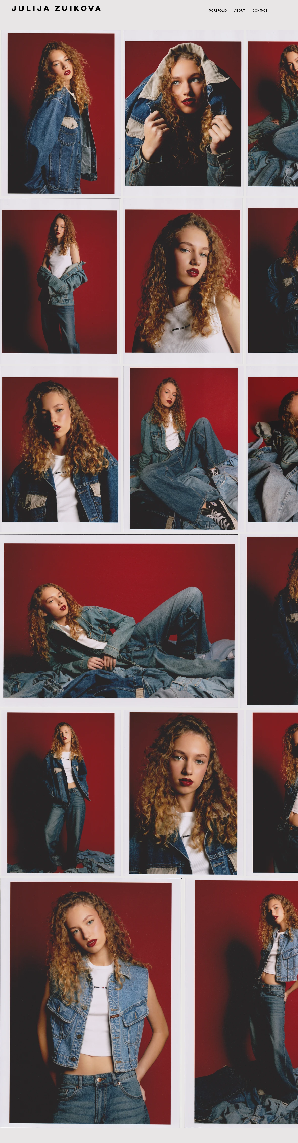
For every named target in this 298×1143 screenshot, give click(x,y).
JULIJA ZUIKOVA (57, 8)
